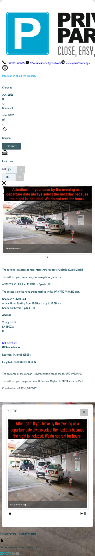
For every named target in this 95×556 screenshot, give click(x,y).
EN (9, 170)
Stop (85, 513)
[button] (11, 146)
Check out (7, 108)
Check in (7, 87)
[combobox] (15, 170)
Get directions (9, 343)
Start (82, 513)
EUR (7, 177)
